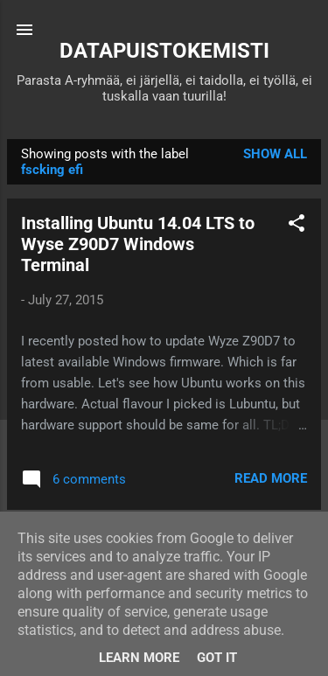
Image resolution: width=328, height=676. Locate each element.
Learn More (139, 658)
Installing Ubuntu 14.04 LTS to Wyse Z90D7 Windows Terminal (138, 244)
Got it (217, 658)
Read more (270, 478)
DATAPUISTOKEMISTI (164, 50)
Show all (275, 154)
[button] (296, 226)
